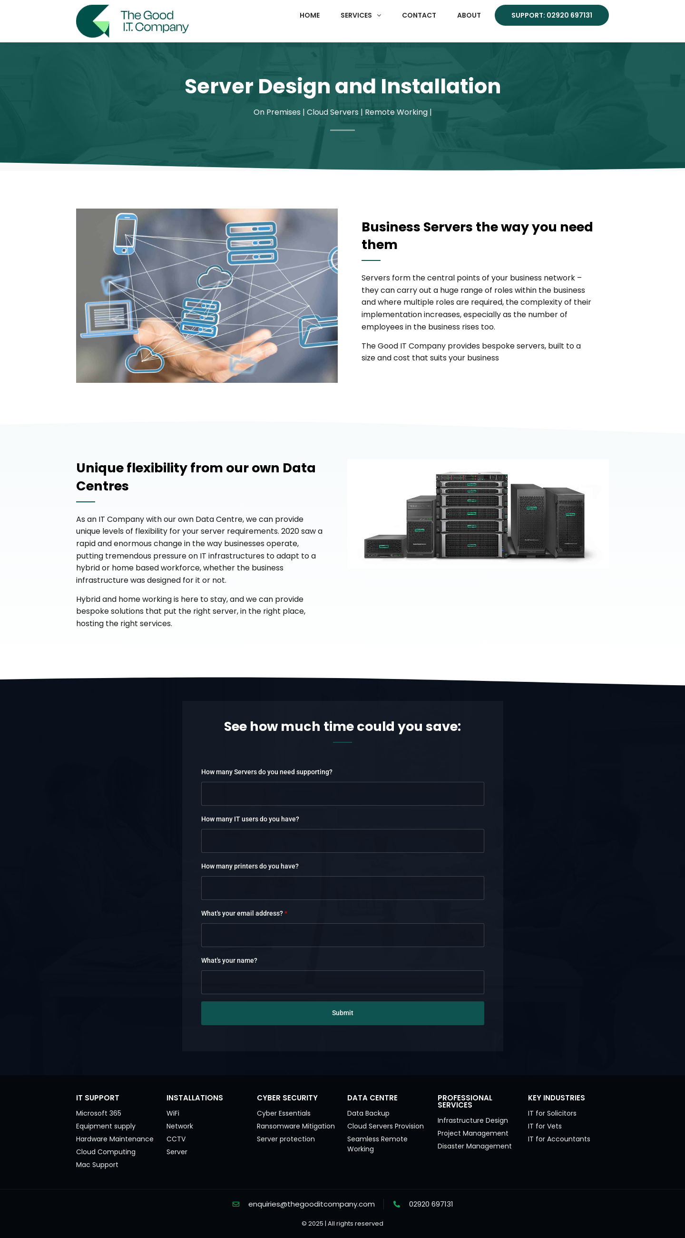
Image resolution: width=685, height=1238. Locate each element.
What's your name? (229, 960)
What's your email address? (244, 913)
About (469, 15)
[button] (360, 15)
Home (310, 15)
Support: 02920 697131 (551, 15)
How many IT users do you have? (250, 819)
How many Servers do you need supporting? (267, 772)
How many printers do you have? (250, 866)
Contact (419, 15)
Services (361, 15)
